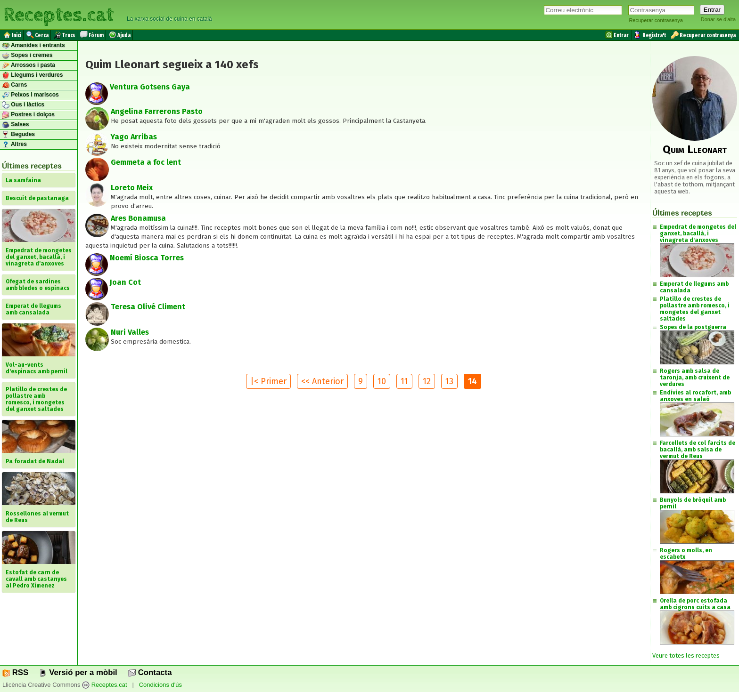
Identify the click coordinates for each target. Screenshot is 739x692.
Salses (15, 125)
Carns (14, 85)
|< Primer (268, 381)
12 (427, 381)
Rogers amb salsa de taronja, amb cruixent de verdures (695, 377)
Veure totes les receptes (686, 655)
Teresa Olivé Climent (148, 306)
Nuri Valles (130, 332)
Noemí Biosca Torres (147, 257)
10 (382, 381)
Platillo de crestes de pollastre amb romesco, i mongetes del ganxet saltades (695, 309)
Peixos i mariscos (30, 95)
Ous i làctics (23, 105)
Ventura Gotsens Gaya (150, 86)
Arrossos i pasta (28, 65)
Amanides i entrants (33, 45)
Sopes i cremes (27, 55)
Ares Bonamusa (138, 218)
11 (404, 381)
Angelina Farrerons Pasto (157, 111)
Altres (14, 144)
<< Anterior (322, 381)
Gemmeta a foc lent (146, 162)
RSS (15, 672)
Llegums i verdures (32, 75)
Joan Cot (125, 282)
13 (449, 381)
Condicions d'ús (160, 684)
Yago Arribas (134, 136)
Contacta (150, 672)
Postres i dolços (28, 115)
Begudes (18, 134)
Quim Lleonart (695, 149)
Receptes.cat (58, 14)
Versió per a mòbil (78, 672)
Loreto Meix (132, 187)
